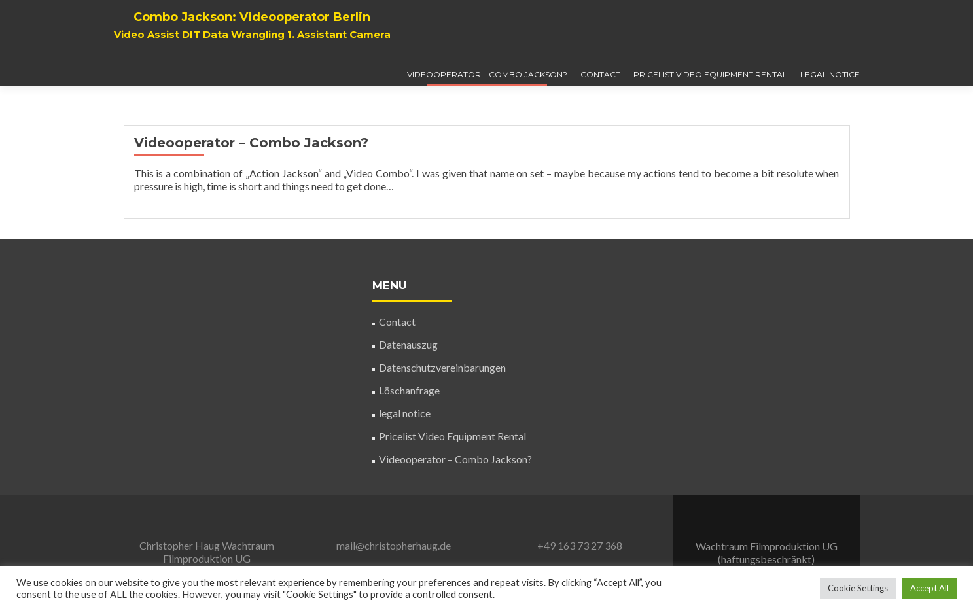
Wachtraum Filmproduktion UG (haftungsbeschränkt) (200, 558)
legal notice (830, 74)
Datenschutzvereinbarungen (442, 367)
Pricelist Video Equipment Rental (710, 74)
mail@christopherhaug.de (393, 545)
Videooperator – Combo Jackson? (487, 74)
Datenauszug (408, 344)
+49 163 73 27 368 (579, 545)
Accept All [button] (929, 588)
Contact (600, 74)
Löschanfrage (409, 390)
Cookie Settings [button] (858, 588)
